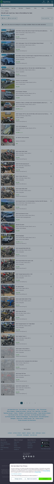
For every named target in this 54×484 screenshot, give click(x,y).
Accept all (45, 478)
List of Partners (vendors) (16, 473)
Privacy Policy (38, 471)
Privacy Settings (46, 470)
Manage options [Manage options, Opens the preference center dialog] (18, 478)
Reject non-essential (32, 478)
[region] (31, 473)
